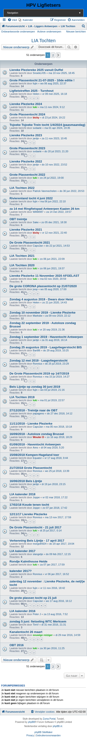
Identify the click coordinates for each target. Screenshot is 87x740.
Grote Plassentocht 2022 (27, 174)
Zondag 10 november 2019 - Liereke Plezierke (42, 312)
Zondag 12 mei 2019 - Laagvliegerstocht (39, 360)
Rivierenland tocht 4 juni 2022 (31, 198)
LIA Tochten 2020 (22, 265)
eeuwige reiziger (43, 635)
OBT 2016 (17, 645)
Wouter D (38, 437)
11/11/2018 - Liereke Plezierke (31, 423)
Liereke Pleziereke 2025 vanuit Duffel (36, 70)
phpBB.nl (57, 726)
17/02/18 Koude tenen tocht (29, 504)
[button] (58, 55)
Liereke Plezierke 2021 (26, 229)
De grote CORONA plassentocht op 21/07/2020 (43, 286)
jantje (36, 138)
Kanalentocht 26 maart (26, 632)
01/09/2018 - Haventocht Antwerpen (35, 444)
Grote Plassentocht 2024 (27, 114)
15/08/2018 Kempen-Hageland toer (34, 455)
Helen (36, 93)
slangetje (38, 554)
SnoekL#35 (39, 73)
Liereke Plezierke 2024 (26, 104)
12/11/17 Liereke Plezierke (28, 514)
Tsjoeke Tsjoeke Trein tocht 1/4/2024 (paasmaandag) (47, 125)
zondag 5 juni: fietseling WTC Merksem (38, 621)
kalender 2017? (21, 571)
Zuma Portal (49, 719)
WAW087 (38, 211)
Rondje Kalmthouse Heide (28, 561)
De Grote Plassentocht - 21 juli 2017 (35, 527)
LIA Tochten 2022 (22, 188)
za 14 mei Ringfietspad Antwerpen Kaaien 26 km (44, 208)
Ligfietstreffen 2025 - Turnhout (32, 90)
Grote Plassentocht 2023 (27, 148)
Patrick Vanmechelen (45, 191)
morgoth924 (39, 543)
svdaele (37, 128)
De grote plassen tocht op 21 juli (33, 598)
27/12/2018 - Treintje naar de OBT (34, 410)
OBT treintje (18, 219)
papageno (38, 413)
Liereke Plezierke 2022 (26, 161)
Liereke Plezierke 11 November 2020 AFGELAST (44, 275)
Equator (37, 458)
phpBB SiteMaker (44, 732)
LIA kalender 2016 (22, 611)
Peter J (37, 614)
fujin (35, 83)
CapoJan (38, 245)
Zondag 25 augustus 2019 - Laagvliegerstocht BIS (46, 347)
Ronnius (37, 363)
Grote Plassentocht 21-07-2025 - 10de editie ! (42, 80)
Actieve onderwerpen (49, 31)
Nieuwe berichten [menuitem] (76, 31)
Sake (36, 222)
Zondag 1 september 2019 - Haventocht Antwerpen (46, 337)
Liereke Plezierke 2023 (26, 135)
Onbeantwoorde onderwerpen (18, 31)
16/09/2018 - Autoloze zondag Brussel (37, 434)
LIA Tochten (43, 40)
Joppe (36, 497)
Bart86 (36, 350)
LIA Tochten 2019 (22, 397)
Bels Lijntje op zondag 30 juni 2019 (35, 386)
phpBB (31, 722)
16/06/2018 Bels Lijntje (26, 481)
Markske (37, 315)
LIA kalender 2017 (22, 551)
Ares (35, 447)
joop (35, 289)
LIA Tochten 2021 (22, 255)
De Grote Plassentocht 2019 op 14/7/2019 (39, 373)
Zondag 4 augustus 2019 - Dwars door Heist (41, 299)
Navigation (45, 12)
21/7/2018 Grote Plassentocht (31, 468)
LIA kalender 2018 (22, 494)
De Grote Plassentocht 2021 (30, 242)
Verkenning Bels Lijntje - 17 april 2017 (37, 540)
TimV (36, 624)
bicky (36, 117)
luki (35, 107)
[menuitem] (12, 20)
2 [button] (53, 55)
